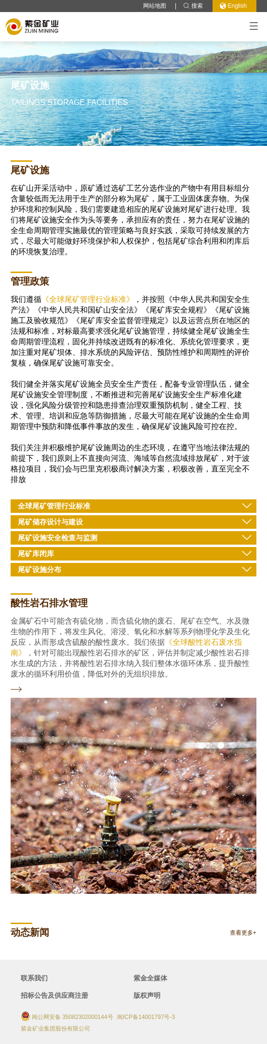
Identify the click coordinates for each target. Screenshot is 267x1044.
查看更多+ (243, 933)
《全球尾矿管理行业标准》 (87, 299)
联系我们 (34, 978)
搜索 (193, 6)
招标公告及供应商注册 (54, 995)
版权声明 (147, 995)
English (233, 6)
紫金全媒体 (150, 978)
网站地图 (154, 5)
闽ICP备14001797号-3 (146, 1017)
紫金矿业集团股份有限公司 (55, 1028)
